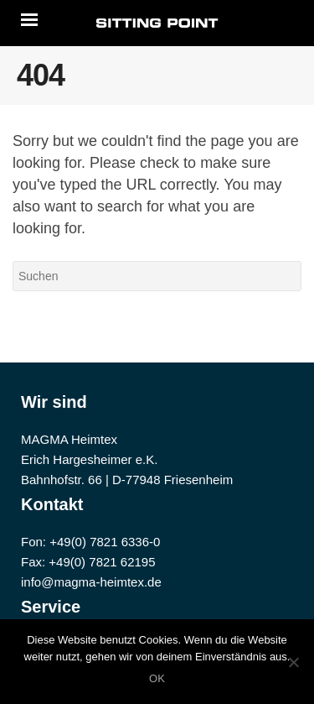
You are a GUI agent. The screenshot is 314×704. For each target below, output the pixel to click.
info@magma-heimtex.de (91, 582)
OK (157, 678)
